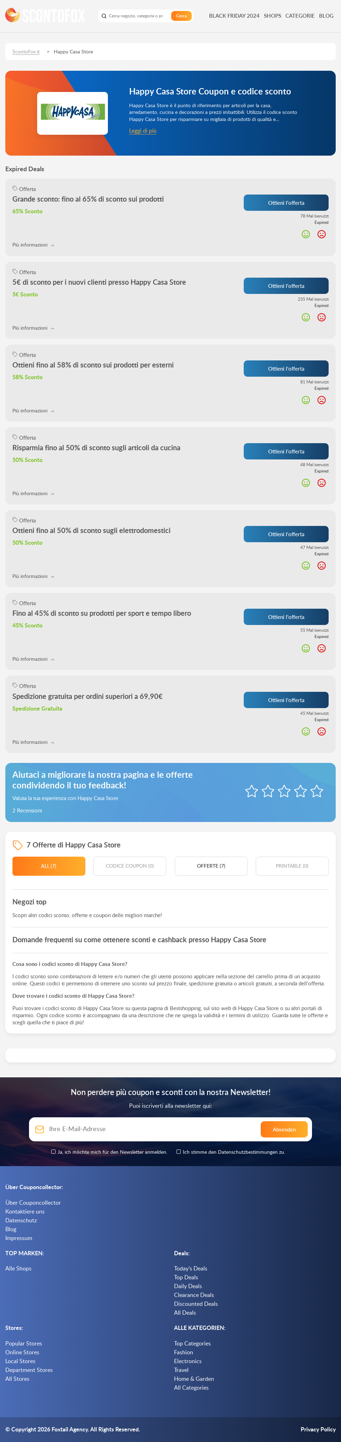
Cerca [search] (181, 16)
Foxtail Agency (70, 1429)
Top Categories (192, 1344)
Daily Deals (188, 1286)
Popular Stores (23, 1344)
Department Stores (29, 1370)
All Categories (191, 1388)
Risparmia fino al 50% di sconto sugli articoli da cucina (96, 448)
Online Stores (22, 1352)
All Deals (185, 1313)
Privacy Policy (318, 1429)
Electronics (188, 1361)
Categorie (300, 15)
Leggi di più (142, 131)
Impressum (18, 1238)
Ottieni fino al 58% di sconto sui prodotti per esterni (93, 365)
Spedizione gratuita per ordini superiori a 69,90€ (87, 696)
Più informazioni (33, 245)
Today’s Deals (190, 1269)
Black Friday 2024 (234, 15)
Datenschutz (21, 1220)
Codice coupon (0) (130, 866)
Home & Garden (194, 1379)
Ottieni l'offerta (286, 202)
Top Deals (186, 1277)
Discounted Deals (196, 1304)
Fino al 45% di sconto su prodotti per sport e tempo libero (101, 613)
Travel (181, 1370)
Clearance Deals (194, 1295)
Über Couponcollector (33, 1203)
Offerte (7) (211, 866)
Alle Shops (18, 1269)
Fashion (183, 1352)
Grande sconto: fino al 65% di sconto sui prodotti (88, 199)
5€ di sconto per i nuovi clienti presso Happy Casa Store (99, 282)
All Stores (17, 1379)
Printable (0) (292, 866)
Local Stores (20, 1361)
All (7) (48, 866)
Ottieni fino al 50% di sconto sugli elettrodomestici (91, 530)
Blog (326, 15)
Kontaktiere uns (25, 1212)
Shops (272, 15)
